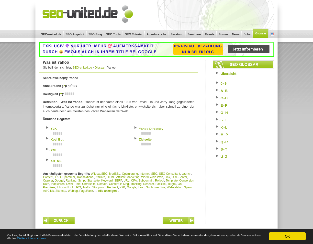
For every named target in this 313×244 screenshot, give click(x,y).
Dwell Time (73, 184)
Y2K (122, 187)
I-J (223, 120)
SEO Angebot (75, 34)
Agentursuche (157, 34)
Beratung (176, 34)
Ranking (71, 180)
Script (82, 180)
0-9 (224, 83)
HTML (111, 177)
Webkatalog (174, 187)
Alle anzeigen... (108, 191)
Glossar (260, 33)
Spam (187, 187)
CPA (134, 180)
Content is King (119, 184)
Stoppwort (98, 187)
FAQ (58, 177)
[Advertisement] (118, 203)
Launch (186, 173)
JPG (78, 187)
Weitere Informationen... (135, 238)
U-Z (224, 157)
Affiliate (100, 177)
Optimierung (130, 173)
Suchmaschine (155, 187)
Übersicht (228, 74)
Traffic (87, 187)
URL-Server (179, 177)
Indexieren (58, 184)
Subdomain (146, 180)
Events (209, 34)
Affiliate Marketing (127, 177)
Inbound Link (65, 187)
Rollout (159, 180)
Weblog (73, 191)
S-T (224, 149)
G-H (224, 113)
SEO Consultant (169, 173)
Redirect (112, 187)
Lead (141, 187)
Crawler (48, 180)
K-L (224, 127)
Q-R (224, 142)
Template (172, 180)
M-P (224, 135)
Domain (102, 184)
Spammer (68, 177)
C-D (224, 98)
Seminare (194, 34)
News (236, 34)
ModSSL (114, 173)
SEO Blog (95, 34)
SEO (154, 173)
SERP (118, 180)
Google (131, 187)
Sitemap (61, 191)
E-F (224, 105)
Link (167, 177)
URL (126, 180)
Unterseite (89, 184)
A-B (224, 91)
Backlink (161, 184)
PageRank (86, 191)
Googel (59, 180)
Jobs (247, 34)
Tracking (136, 184)
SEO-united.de (51, 34)
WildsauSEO (99, 173)
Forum (223, 34)
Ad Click (48, 191)
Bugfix (172, 184)
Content (48, 177)
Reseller (148, 184)
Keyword (107, 180)
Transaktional (85, 177)
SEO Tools (113, 34)
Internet (145, 173)
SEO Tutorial (134, 34)
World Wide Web (152, 177)
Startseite (93, 180)
